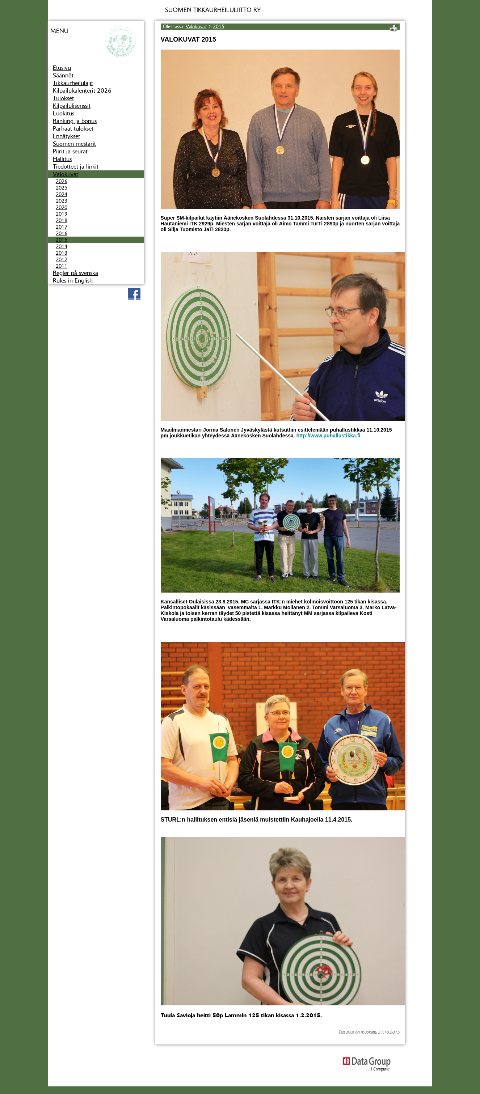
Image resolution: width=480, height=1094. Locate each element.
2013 (61, 253)
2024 (61, 194)
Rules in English (73, 280)
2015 (61, 240)
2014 (61, 246)
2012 (61, 259)
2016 (61, 233)
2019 (61, 214)
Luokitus (63, 113)
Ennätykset (66, 136)
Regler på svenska (75, 273)
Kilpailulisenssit (71, 106)
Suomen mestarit (74, 144)
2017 (61, 227)
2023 (61, 201)
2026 (61, 181)
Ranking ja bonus (75, 121)
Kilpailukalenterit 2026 (82, 90)
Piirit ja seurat (70, 151)
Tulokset (63, 98)
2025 (61, 188)
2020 (61, 207)
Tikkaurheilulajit (73, 83)
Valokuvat (65, 174)
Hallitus (62, 159)
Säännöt (63, 75)
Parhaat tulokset (73, 128)
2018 (61, 220)
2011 (61, 266)
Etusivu (62, 68)
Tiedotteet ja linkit (75, 166)
